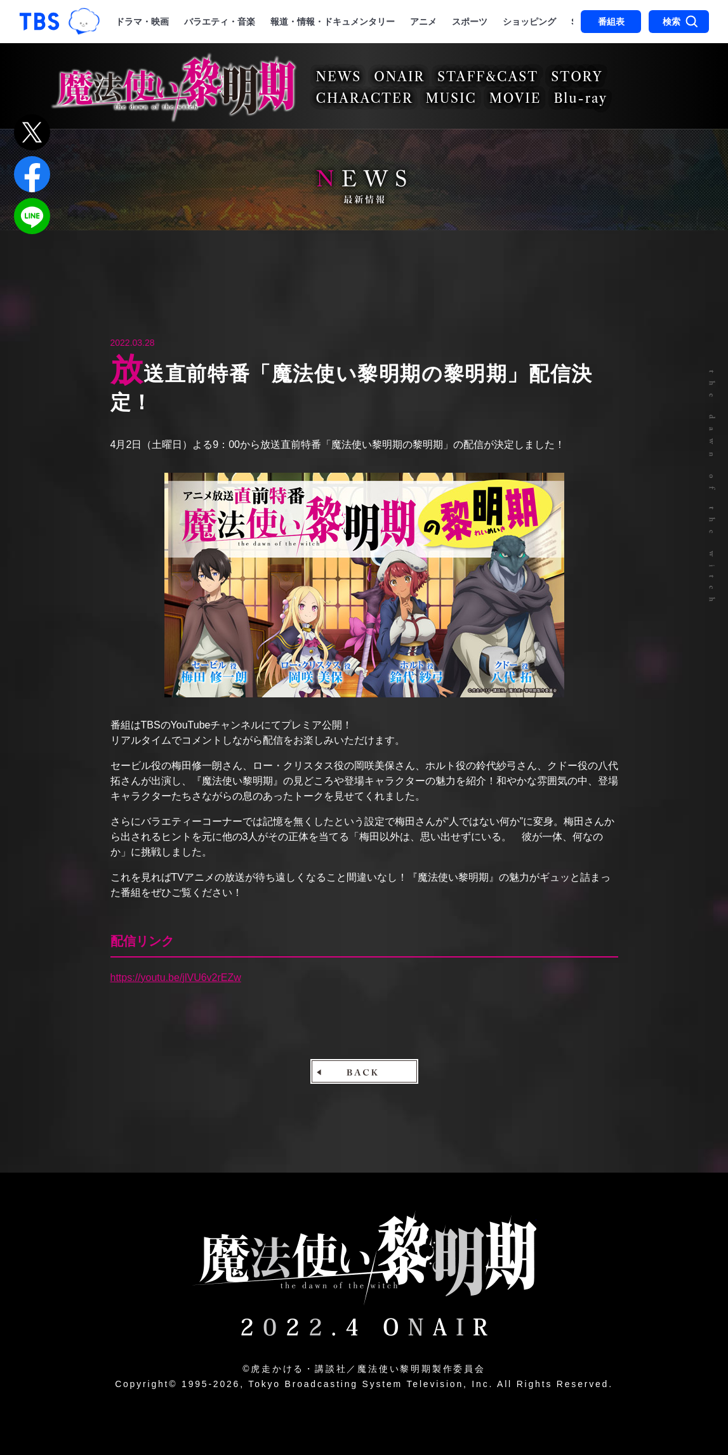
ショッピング (529, 21)
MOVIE (515, 98)
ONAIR (399, 76)
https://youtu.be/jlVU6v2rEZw (175, 977)
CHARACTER (364, 98)
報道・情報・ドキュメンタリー (332, 21)
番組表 (611, 21)
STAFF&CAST (487, 76)
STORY (576, 76)
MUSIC (451, 98)
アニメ (423, 21)
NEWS (339, 76)
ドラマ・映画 (142, 21)
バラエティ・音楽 (219, 21)
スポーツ (469, 21)
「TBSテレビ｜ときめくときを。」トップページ (39, 21)
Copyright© (146, 1384)
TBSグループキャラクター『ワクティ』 (84, 21)
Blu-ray (580, 98)
